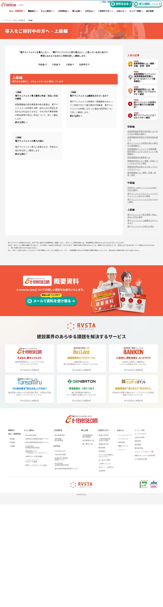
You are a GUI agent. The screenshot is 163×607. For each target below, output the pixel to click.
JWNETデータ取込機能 (34, 572)
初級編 (41, 64)
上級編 (69, 64)
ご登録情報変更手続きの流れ (104, 555)
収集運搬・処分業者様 (59, 555)
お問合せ (131, 2)
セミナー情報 (135, 15)
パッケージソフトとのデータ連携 (32, 576)
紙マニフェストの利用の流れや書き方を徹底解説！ (145, 130)
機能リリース (123, 562)
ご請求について (104, 579)
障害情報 (121, 558)
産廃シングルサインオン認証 (36, 581)
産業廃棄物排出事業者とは (138, 185)
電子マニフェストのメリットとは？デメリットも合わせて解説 (142, 222)
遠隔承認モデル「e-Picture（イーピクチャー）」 (37, 568)
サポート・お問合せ (106, 583)
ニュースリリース (125, 551)
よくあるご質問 (104, 576)
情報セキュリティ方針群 (144, 571)
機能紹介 (32, 15)
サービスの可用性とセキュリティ (106, 571)
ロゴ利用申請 (140, 575)
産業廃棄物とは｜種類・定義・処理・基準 (145, 90)
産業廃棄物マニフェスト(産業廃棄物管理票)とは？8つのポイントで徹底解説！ (145, 103)
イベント (121, 565)
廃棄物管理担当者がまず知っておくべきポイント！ (142, 195)
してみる (146, 8)
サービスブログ (140, 550)
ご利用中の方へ (104, 15)
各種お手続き (104, 551)
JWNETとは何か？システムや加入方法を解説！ (142, 216)
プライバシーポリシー (143, 568)
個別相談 (138, 560)
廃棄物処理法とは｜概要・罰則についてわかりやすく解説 (145, 117)
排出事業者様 (60, 551)
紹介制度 (150, 15)
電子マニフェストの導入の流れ (29, 141)
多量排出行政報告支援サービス (37, 555)
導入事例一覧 (87, 560)
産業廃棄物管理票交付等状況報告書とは (142, 166)
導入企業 (76, 15)
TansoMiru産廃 (30, 551)
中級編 (55, 64)
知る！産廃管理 (16, 15)
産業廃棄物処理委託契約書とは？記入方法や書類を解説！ (142, 160)
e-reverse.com (60, 567)
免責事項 (83, 64)
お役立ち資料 (140, 553)
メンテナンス (123, 555)
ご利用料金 (62, 15)
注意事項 (102, 586)
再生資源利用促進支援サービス (37, 558)
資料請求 (138, 557)
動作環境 (102, 563)
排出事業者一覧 (88, 556)
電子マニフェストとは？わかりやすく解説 (145, 142)
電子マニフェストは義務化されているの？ (89, 96)
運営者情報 (139, 564)
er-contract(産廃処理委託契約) (32, 562)
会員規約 (102, 567)
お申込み (89, 15)
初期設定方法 (104, 560)
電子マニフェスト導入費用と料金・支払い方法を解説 (36, 97)
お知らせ (120, 15)
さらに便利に (46, 15)
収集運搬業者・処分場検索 (88, 552)
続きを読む (20, 122)
